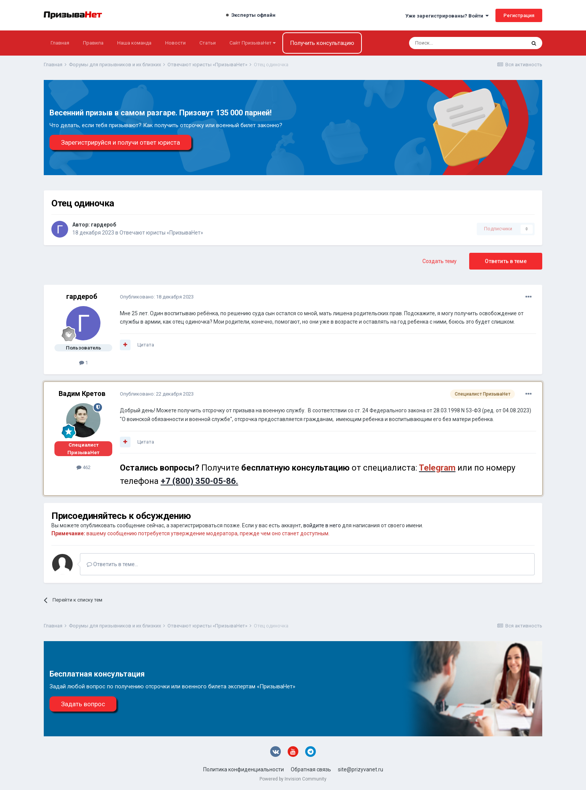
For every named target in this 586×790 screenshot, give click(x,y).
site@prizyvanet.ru (360, 769)
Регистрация (518, 15)
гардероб (103, 225)
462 (83, 467)
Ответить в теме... (112, 564)
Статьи (207, 43)
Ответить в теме (506, 261)
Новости (175, 43)
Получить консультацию (322, 43)
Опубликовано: (157, 297)
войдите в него (322, 525)
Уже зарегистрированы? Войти (447, 16)
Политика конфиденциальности (243, 769)
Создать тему (439, 261)
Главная (60, 43)
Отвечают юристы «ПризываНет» (161, 233)
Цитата (145, 345)
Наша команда (134, 43)
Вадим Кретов (82, 393)
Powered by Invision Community (293, 779)
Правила (93, 43)
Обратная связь (311, 769)
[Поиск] (447, 43)
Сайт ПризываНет (252, 43)
